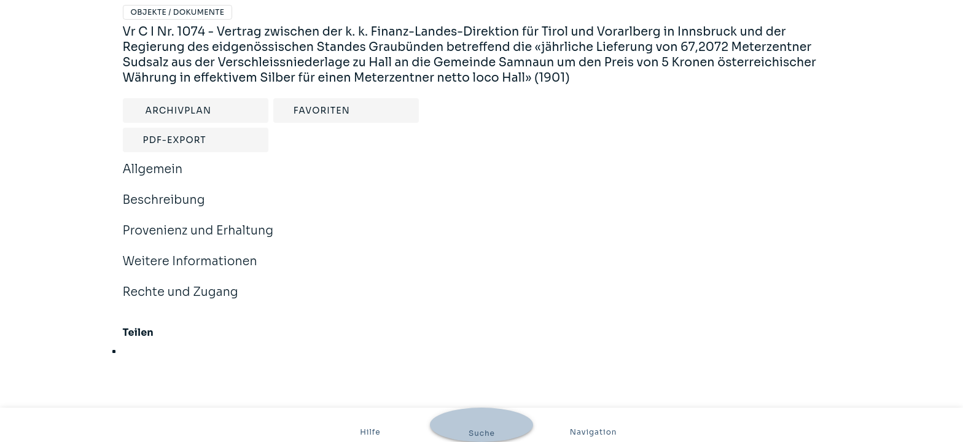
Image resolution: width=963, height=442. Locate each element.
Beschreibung (164, 208)
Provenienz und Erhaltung (198, 238)
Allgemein (153, 177)
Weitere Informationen (190, 269)
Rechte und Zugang (180, 300)
